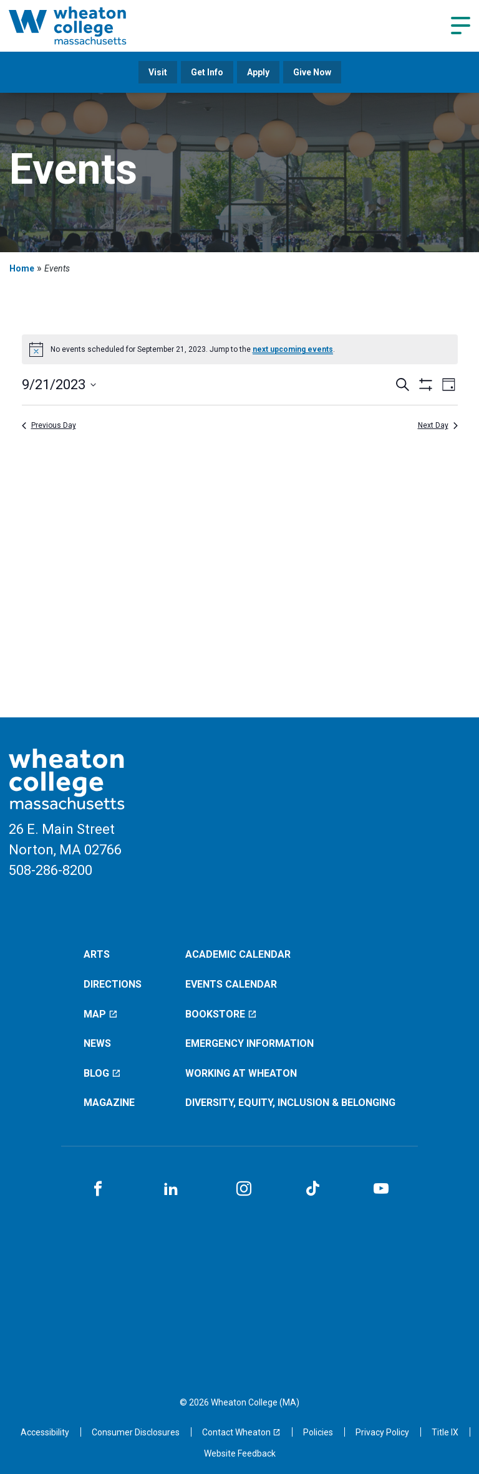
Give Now (312, 72)
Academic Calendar (238, 954)
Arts (97, 954)
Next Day (438, 425)
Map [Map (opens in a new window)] (101, 1014)
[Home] (83, 25)
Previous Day (49, 425)
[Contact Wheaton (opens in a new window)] (241, 1432)
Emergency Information (249, 1043)
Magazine (109, 1102)
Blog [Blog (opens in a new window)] (102, 1073)
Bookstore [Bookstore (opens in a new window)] (221, 1014)
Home (21, 268)
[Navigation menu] (460, 25)
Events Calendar (231, 984)
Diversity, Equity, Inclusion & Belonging (290, 1102)
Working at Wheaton (241, 1073)
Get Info (207, 72)
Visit (157, 72)
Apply (258, 72)
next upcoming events (293, 349)
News (97, 1043)
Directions (113, 984)
